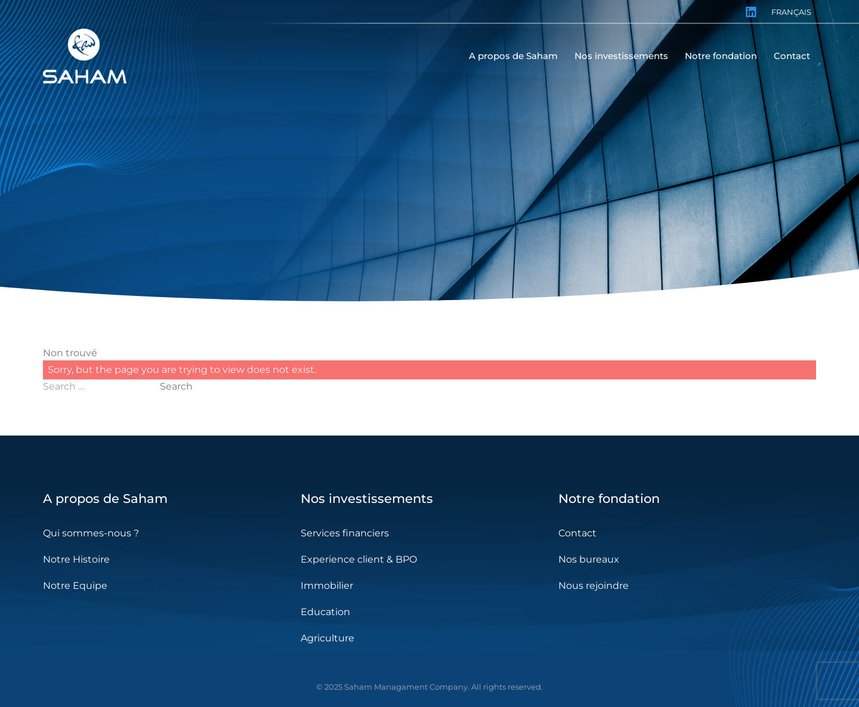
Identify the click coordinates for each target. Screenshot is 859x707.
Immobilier (327, 585)
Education (325, 612)
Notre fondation (609, 498)
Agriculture (327, 638)
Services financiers (345, 533)
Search (176, 386)
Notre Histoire (76, 559)
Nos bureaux (588, 559)
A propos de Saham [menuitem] (513, 55)
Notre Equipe (75, 585)
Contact (577, 533)
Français (791, 12)
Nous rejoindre (593, 585)
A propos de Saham (105, 498)
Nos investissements (367, 498)
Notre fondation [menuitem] (721, 55)
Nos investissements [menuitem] (621, 55)
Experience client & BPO (359, 559)
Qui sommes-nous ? (91, 533)
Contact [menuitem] (792, 55)
